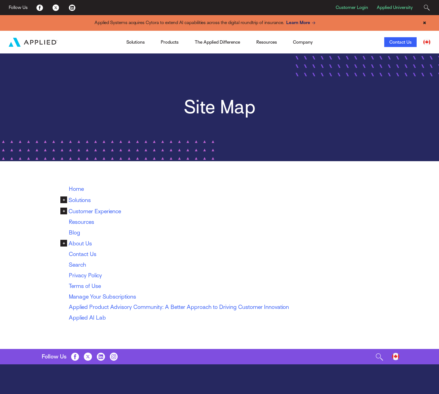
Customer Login (352, 7)
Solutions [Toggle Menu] (135, 42)
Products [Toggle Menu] (170, 42)
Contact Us (400, 42)
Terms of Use (85, 286)
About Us (80, 243)
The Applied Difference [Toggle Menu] (217, 42)
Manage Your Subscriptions (102, 297)
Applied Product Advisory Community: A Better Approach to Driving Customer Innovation (179, 307)
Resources (81, 222)
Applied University (395, 7)
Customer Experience (94, 211)
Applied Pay (106, 40)
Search (77, 265)
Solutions (79, 200)
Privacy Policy (85, 275)
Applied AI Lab (87, 318)
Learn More (301, 22)
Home (76, 189)
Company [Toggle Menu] (303, 42)
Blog (74, 232)
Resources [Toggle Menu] (266, 42)
